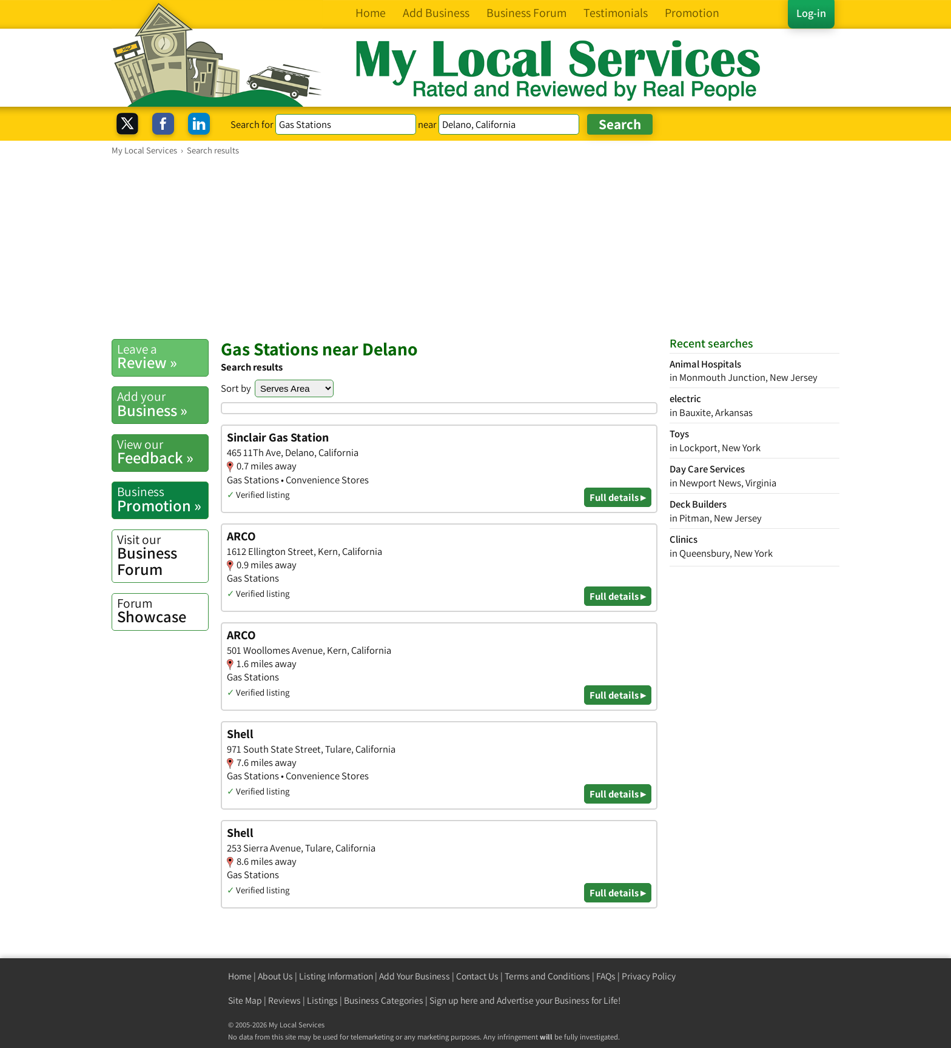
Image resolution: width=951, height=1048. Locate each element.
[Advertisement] (475, 247)
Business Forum (162, 555)
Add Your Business (414, 976)
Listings (322, 1000)
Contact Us (477, 976)
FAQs (606, 976)
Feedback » (162, 451)
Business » (162, 404)
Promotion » (162, 499)
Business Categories (383, 1000)
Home (240, 976)
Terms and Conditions (547, 976)
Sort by (236, 388)
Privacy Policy (649, 976)
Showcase (162, 610)
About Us (275, 976)
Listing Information (336, 976)
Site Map (245, 1000)
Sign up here (453, 1000)
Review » (162, 356)
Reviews (284, 1000)
